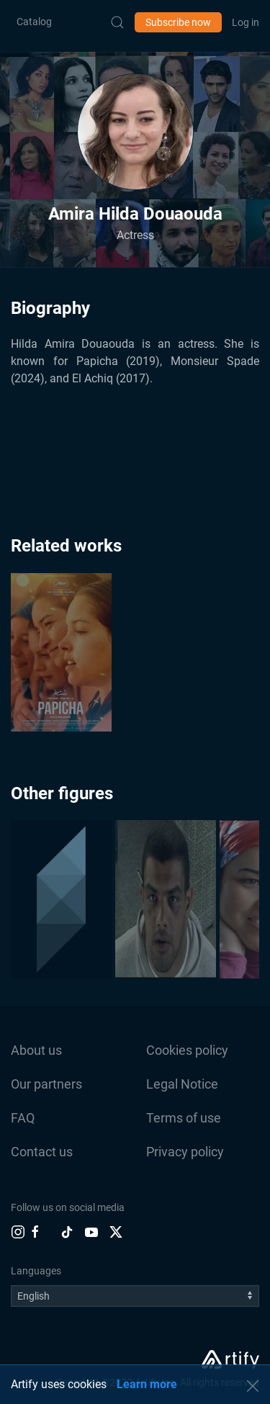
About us (36, 1050)
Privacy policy (185, 1151)
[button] (135, 131)
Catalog (34, 21)
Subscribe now (178, 22)
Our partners (46, 1084)
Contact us (42, 1151)
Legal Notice (182, 1084)
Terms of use (183, 1117)
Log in (245, 22)
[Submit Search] (117, 22)
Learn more (147, 1384)
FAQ (23, 1117)
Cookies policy (187, 1050)
